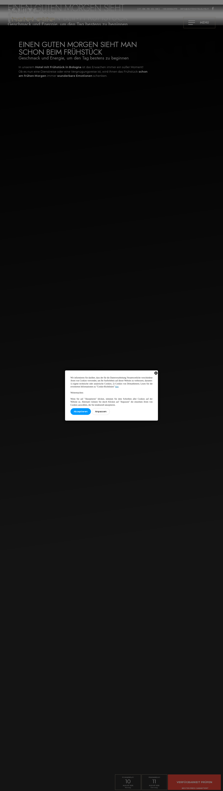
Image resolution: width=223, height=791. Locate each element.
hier (116, 387)
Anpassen (101, 411)
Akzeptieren (81, 411)
